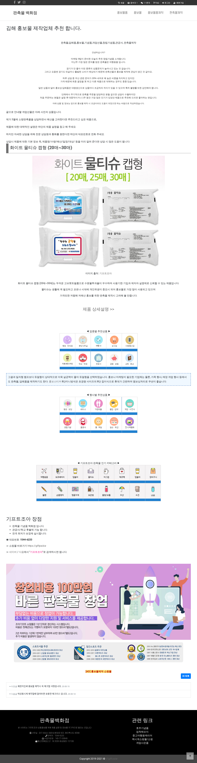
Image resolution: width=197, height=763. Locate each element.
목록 (185, 676)
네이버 (13, 551)
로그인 (166, 2)
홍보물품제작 (155, 12)
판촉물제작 (176, 12)
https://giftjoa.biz (37, 545)
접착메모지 (142, 731)
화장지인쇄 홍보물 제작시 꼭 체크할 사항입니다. (39, 686)
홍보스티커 (55, 381)
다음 (21, 551)
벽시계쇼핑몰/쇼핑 (142, 739)
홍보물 (138, 12)
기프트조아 (105, 273)
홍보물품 (122, 12)
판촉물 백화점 (25, 13)
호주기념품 (142, 728)
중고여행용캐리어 (142, 735)
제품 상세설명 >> (98, 309)
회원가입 (178, 2)
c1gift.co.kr (112, 758)
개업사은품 (142, 742)
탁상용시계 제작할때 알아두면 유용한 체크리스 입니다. (42, 693)
